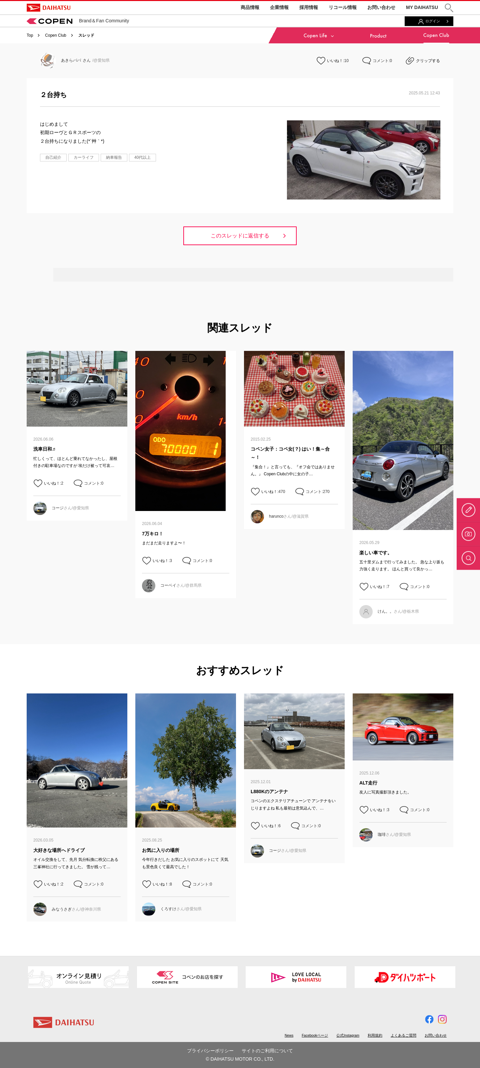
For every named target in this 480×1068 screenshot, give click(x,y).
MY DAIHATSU (422, 7)
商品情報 (250, 7)
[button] (449, 7)
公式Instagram (347, 1035)
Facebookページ (315, 1035)
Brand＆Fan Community (78, 20)
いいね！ (335, 60)
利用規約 (375, 1035)
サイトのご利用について (267, 1050)
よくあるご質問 (403, 1035)
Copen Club (55, 35)
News (289, 1035)
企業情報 (279, 7)
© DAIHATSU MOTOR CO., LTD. (240, 1059)
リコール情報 (343, 7)
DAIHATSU (48, 8)
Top (30, 35)
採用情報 (308, 7)
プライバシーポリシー (210, 1050)
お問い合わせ (381, 7)
